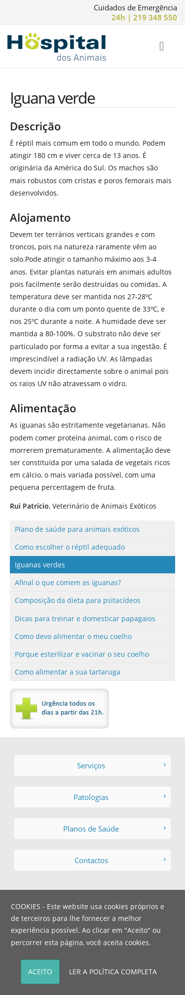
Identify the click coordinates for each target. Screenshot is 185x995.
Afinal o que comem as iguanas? (68, 582)
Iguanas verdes (40, 564)
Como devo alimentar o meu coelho (73, 636)
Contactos (120, 860)
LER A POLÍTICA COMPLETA (113, 971)
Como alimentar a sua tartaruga (67, 672)
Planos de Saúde (114, 829)
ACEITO (40, 971)
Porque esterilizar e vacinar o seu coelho (82, 654)
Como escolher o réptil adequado (70, 547)
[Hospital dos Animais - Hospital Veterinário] (56, 45)
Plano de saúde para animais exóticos (77, 529)
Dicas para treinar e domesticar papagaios (85, 618)
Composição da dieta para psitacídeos (78, 600)
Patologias (120, 797)
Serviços (121, 765)
